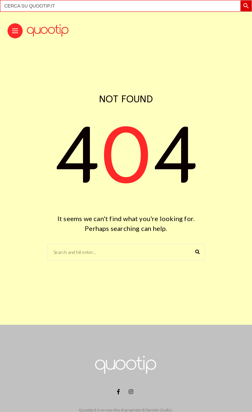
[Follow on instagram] (132, 391)
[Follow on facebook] (119, 391)
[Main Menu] (15, 31)
